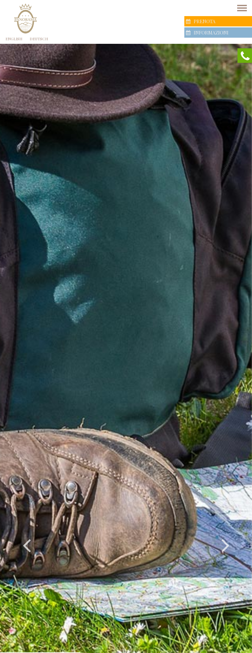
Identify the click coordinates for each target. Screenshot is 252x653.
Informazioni (207, 32)
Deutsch (39, 38)
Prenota (200, 21)
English (13, 38)
